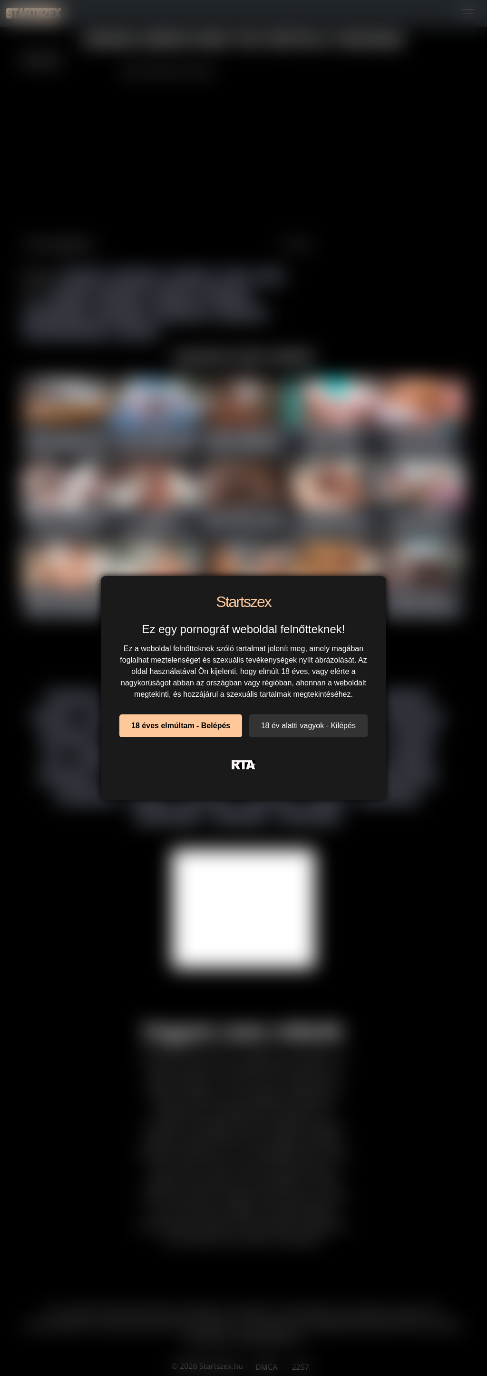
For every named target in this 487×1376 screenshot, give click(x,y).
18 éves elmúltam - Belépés (180, 726)
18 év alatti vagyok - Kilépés (308, 726)
